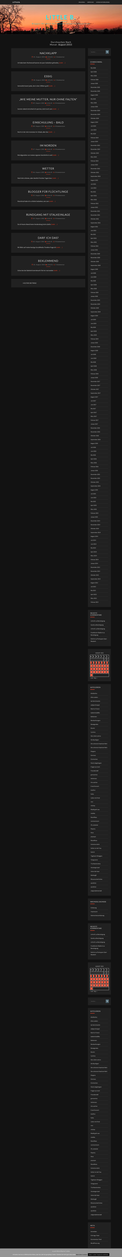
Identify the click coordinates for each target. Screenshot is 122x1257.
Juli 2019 (93, 319)
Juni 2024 (93, 130)
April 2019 (94, 331)
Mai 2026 (93, 68)
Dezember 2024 (95, 110)
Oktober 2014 (95, 528)
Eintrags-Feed (95, 1235)
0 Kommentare (60, 103)
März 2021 (94, 242)
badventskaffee (95, 713)
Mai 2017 (93, 408)
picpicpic (93, 836)
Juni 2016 (93, 451)
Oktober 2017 (95, 389)
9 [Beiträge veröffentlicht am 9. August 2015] (107, 662)
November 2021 (95, 215)
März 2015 (94, 509)
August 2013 (94, 583)
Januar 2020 (94, 296)
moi (92, 802)
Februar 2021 (94, 246)
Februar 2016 (94, 466)
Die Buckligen (95, 740)
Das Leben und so (96, 736)
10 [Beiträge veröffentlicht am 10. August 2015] (91, 666)
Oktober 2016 (95, 436)
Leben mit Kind (95, 798)
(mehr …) (62, 63)
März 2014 (94, 556)
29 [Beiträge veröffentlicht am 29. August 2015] (105, 672)
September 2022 (95, 176)
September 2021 (95, 223)
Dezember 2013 (95, 567)
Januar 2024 (94, 141)
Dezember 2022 (95, 168)
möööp (93, 805)
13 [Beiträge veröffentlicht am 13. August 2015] (99, 666)
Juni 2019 (93, 323)
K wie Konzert (95, 786)
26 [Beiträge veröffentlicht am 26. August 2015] (97, 672)
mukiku (93, 813)
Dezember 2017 (95, 381)
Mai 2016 (93, 455)
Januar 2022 (94, 207)
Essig (48, 76)
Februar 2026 (94, 79)
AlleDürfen (94, 693)
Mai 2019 (93, 327)
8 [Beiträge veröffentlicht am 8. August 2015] (104, 662)
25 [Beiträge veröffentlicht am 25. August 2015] (94, 672)
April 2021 (94, 238)
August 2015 (94, 490)
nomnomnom (95, 821)
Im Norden (48, 145)
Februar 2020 (94, 292)
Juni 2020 (93, 277)
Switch (93, 852)
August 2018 (94, 350)
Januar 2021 (94, 250)
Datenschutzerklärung (103, 2)
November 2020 (95, 257)
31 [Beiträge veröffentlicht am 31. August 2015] (91, 675)
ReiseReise (94, 840)
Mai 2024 (93, 134)
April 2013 (94, 594)
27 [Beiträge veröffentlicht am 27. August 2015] (99, 672)
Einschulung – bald (48, 122)
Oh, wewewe (94, 825)
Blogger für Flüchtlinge (48, 191)
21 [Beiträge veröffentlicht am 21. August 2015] (102, 669)
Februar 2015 (94, 513)
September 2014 (95, 532)
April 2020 (94, 285)
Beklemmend (48, 260)
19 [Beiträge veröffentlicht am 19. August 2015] (97, 669)
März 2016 (94, 463)
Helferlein (94, 778)
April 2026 (94, 72)
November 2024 (95, 114)
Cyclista (93, 732)
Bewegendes (94, 724)
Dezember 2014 (95, 521)
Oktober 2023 (95, 153)
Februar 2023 (94, 161)
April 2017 (94, 412)
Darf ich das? (48, 237)
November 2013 (95, 571)
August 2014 (94, 536)
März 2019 (94, 335)
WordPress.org (95, 1243)
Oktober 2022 (95, 172)
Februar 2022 (94, 203)
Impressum (90, 2)
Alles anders (94, 697)
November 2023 (95, 149)
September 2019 (95, 312)
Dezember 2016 (95, 428)
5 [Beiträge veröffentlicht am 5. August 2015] (96, 662)
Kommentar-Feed (96, 1239)
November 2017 (95, 385)
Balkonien (94, 716)
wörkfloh (93, 883)
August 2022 (94, 180)
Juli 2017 (93, 401)
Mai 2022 (93, 192)
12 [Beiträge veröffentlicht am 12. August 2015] (97, 666)
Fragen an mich (95, 767)
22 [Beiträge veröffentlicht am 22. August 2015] (105, 669)
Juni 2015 (93, 497)
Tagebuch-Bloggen (96, 856)
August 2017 (94, 397)
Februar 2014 (94, 559)
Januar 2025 (94, 106)
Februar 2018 (94, 374)
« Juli (91, 678)
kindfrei (93, 790)
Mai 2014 (93, 548)
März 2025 (94, 103)
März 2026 (94, 76)
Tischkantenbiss (96, 864)
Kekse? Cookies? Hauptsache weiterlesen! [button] (98, 1254)
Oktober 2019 (95, 308)
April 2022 (94, 195)
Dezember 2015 (95, 474)
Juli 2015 (93, 494)
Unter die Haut (95, 871)
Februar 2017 (94, 420)
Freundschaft (94, 771)
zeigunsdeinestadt (96, 891)
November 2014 (95, 525)
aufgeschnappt (95, 705)
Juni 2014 (93, 544)
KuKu (92, 794)
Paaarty (93, 829)
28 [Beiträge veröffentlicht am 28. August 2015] (102, 672)
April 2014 (94, 552)
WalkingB (93, 875)
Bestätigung (101, 621)
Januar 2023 (94, 165)
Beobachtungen (95, 720)
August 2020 (94, 269)
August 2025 (94, 95)
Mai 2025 (93, 99)
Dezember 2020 (95, 254)
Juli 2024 (93, 126)
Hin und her (94, 782)
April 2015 (94, 505)
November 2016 (95, 432)
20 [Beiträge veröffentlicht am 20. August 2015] (99, 669)
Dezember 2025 (95, 87)
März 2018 (94, 370)
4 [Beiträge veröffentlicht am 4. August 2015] (93, 662)
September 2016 (95, 439)
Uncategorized (95, 867)
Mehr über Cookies (81, 1254)
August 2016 (94, 443)
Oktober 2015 (95, 482)
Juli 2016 (93, 447)
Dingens (93, 751)
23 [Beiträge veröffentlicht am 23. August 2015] (107, 669)
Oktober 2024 (95, 118)
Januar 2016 (94, 470)
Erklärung (82, 2)
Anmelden (94, 1231)
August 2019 (94, 316)
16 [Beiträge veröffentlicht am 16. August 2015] (107, 666)
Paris (92, 833)
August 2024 (94, 122)
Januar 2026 (94, 83)
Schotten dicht (95, 844)
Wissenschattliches (96, 879)
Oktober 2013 (95, 575)
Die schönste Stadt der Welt (99, 744)
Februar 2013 (94, 602)
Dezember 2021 (95, 211)
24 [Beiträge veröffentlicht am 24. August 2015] (91, 672)
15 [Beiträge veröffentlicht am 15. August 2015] (105, 666)
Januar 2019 (94, 343)
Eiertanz (93, 755)
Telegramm (94, 860)
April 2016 (94, 459)
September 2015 (95, 486)
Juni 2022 (93, 188)
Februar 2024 (94, 137)
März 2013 (94, 598)
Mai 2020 (93, 281)
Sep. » (95, 678)
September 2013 (95, 579)
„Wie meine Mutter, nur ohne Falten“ (48, 99)
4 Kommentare (60, 218)
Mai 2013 (93, 590)
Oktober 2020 (95, 261)
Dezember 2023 (95, 145)
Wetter (48, 168)
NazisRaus (94, 817)
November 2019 (95, 304)
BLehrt (93, 728)
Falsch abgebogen (96, 763)
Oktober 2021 (95, 219)
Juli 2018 (93, 354)
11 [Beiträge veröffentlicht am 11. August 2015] (94, 666)
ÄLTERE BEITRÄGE (29, 283)
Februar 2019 (94, 339)
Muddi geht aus (95, 809)
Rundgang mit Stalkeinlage (48, 214)
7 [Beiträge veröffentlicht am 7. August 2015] (101, 662)
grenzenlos (94, 775)
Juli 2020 (93, 273)
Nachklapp (48, 53)
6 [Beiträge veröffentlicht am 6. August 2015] (99, 662)
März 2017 (94, 416)
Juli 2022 (93, 184)
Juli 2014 (93, 540)
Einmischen (94, 759)
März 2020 (94, 288)
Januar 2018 (94, 377)
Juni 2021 (93, 230)
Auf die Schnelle (95, 701)
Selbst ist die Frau (96, 848)
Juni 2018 (93, 358)
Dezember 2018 (95, 347)
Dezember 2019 (95, 300)
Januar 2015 (94, 517)
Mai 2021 (93, 234)
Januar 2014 (94, 563)
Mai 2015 (93, 501)
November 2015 (95, 478)
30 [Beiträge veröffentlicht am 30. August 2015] (107, 672)
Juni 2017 (93, 405)
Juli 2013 (93, 586)
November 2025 (95, 91)
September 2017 (95, 393)
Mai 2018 (93, 362)
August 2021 (94, 227)
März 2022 (94, 199)
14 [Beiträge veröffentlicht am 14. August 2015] (102, 666)
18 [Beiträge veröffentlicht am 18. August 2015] (94, 669)
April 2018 (94, 366)
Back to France (95, 709)
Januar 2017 (94, 424)
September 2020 (95, 265)
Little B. (16, 2)
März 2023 (94, 157)
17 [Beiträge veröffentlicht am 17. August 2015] (91, 669)
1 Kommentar (60, 57)
